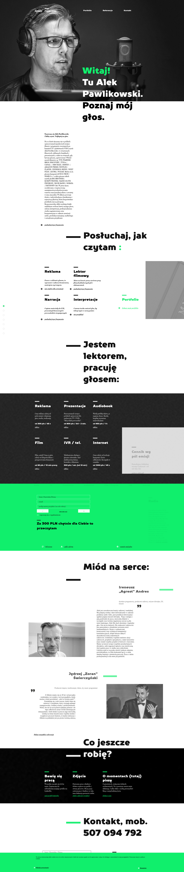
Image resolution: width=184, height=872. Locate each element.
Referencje (108, 10)
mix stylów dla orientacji (54, 289)
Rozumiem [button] (143, 868)
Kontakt (127, 10)
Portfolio (87, 10)
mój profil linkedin (52, 796)
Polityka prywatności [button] (42, 867)
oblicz (37, 427)
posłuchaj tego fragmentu (83, 289)
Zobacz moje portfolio (130, 308)
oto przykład (78, 314)
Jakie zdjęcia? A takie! (81, 796)
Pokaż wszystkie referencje (44, 735)
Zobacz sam (107, 796)
